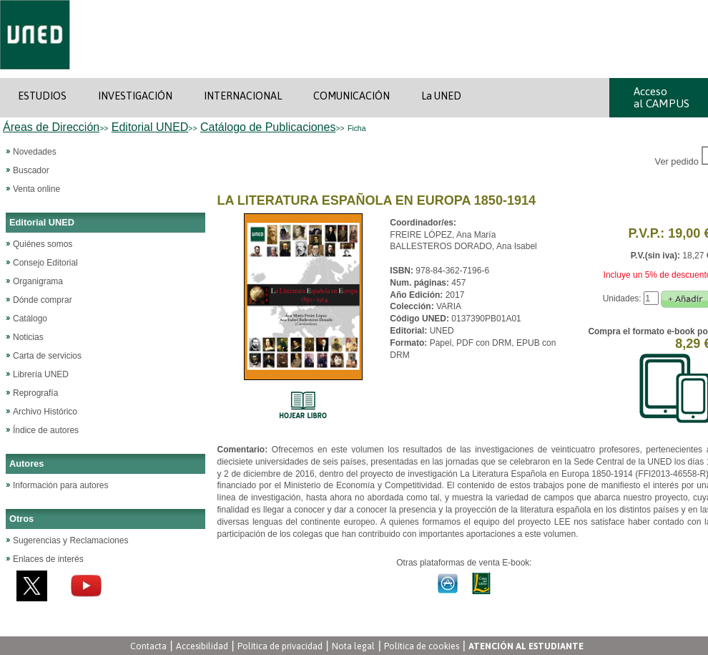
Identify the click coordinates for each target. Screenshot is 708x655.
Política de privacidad (280, 646)
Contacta (148, 646)
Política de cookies (421, 646)
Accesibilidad (202, 646)
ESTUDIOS (42, 96)
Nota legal (353, 646)
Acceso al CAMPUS (661, 97)
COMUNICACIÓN (351, 96)
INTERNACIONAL (243, 96)
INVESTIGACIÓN (135, 96)
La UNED (441, 96)
